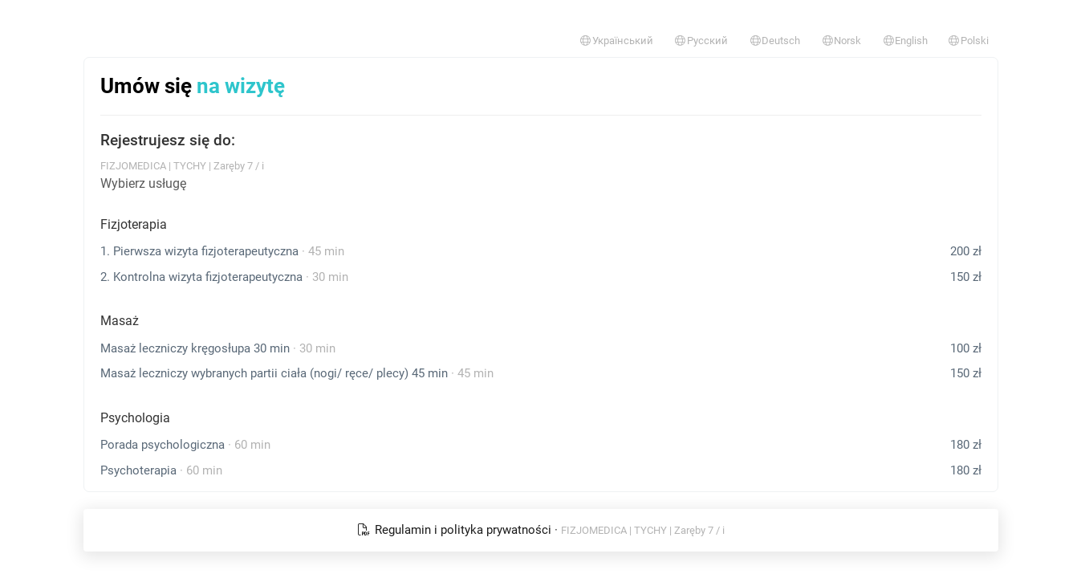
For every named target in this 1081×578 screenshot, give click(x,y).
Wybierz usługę (143, 183)
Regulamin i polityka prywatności (455, 530)
